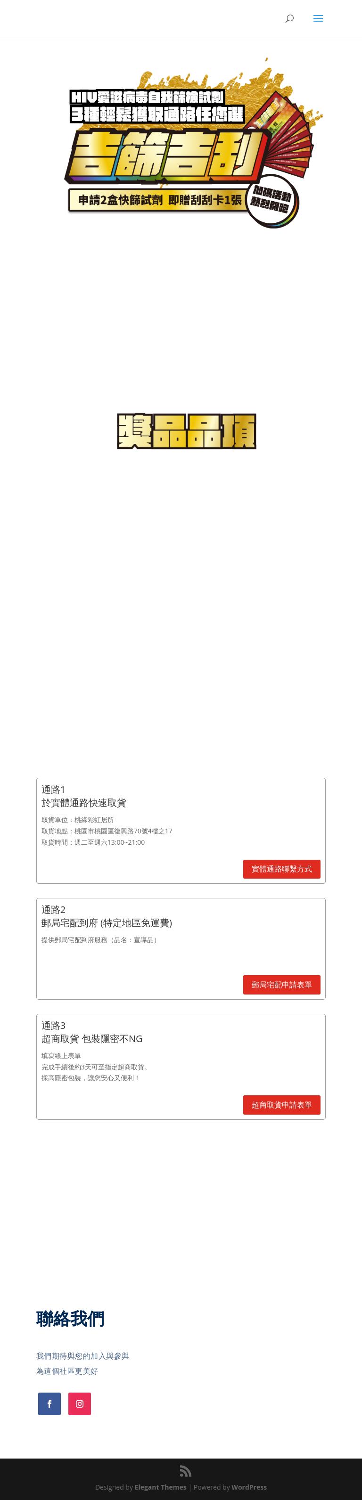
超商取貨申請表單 (282, 1105)
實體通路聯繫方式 (282, 869)
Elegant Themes (161, 1487)
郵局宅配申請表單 (282, 984)
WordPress (249, 1487)
